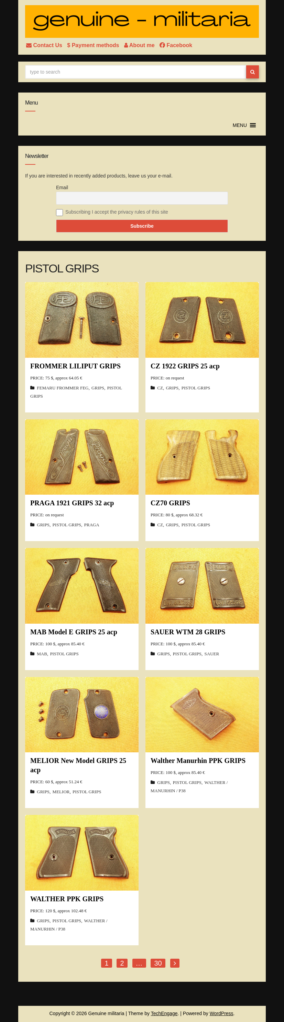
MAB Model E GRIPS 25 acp (73, 632)
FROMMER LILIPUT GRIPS (75, 366)
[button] (240, 125)
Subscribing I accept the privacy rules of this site (116, 212)
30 (158, 963)
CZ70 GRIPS (170, 503)
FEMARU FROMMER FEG (62, 387)
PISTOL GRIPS (196, 387)
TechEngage (164, 1013)
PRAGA (91, 524)
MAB (42, 653)
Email (62, 187)
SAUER (212, 653)
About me (140, 45)
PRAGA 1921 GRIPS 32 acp (72, 503)
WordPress (221, 1013)
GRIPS (97, 387)
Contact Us (45, 45)
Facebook (176, 45)
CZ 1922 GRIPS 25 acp (185, 366)
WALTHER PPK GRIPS (66, 899)
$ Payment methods (94, 45)
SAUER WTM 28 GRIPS (188, 632)
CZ (160, 387)
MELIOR (61, 791)
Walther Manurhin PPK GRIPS (198, 760)
